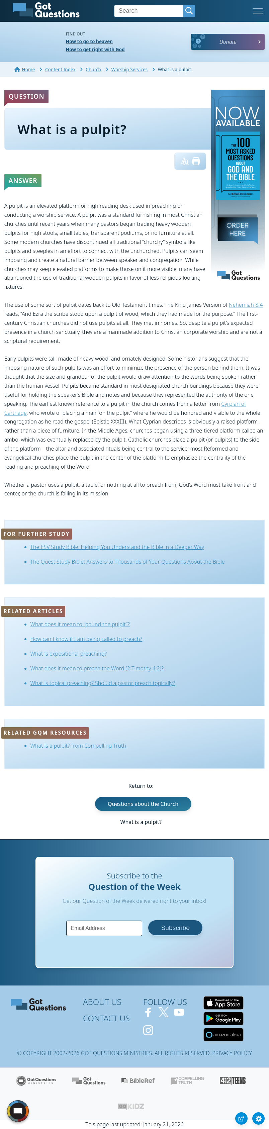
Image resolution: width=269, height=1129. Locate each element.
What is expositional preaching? (68, 653)
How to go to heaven (89, 41)
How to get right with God (95, 49)
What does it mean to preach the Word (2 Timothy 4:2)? (97, 668)
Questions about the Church (143, 804)
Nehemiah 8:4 (246, 304)
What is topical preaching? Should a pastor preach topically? (102, 683)
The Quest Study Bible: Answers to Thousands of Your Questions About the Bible (127, 561)
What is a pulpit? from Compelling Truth (78, 745)
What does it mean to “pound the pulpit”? (80, 624)
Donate (228, 41)
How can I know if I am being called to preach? (86, 639)
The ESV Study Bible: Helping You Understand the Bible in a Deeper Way (117, 547)
